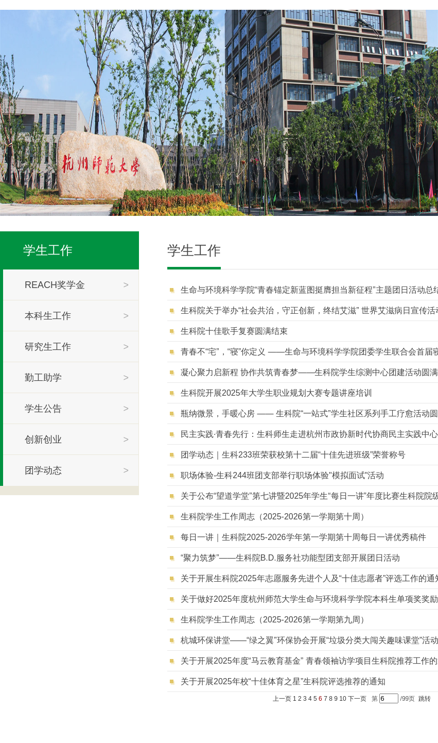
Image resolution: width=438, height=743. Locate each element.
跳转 (424, 698)
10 (342, 698)
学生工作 (48, 250)
